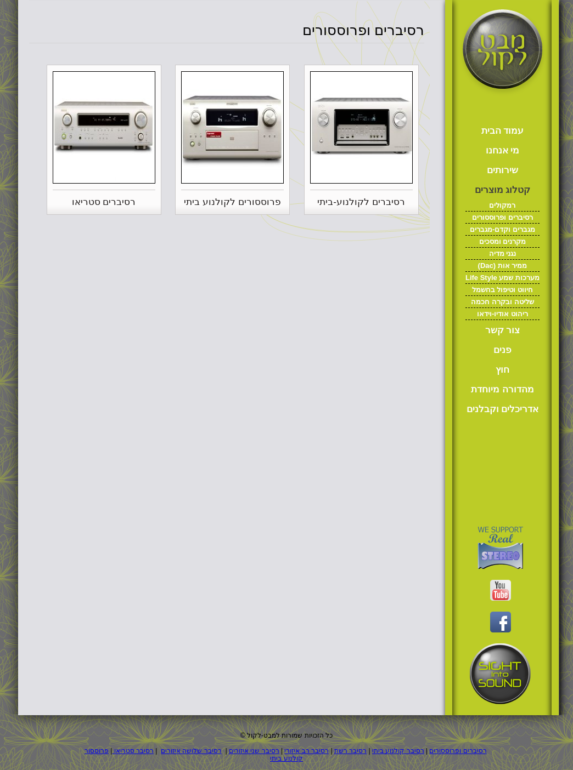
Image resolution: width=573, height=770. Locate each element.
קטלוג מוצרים (503, 190)
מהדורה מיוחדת (502, 389)
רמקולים (502, 205)
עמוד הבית (502, 131)
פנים (502, 350)
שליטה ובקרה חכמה (502, 302)
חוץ (502, 369)
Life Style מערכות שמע (502, 277)
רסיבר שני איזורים (254, 751)
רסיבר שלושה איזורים (191, 751)
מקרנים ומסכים (502, 241)
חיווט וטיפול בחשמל (502, 290)
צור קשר (502, 330)
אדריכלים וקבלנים (503, 409)
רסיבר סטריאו (133, 751)
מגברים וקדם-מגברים (502, 229)
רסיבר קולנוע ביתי (398, 751)
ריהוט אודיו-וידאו (502, 314)
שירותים (502, 170)
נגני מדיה (502, 253)
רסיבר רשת (350, 751)
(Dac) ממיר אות (502, 265)
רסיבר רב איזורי (306, 751)
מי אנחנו (503, 150)
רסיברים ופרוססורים (502, 217)
